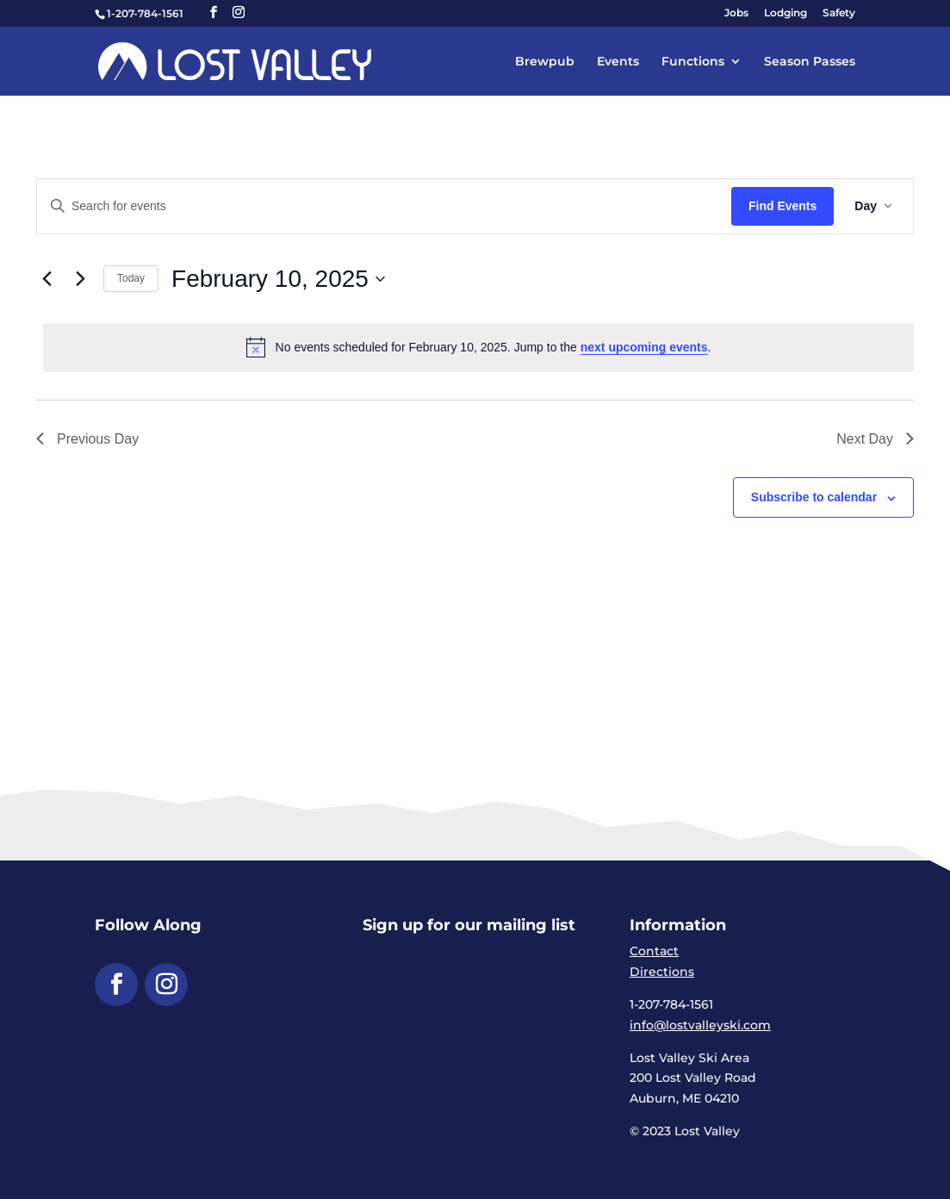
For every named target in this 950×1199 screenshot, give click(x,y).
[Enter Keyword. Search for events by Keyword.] (384, 206)
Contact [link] (654, 951)
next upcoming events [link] (644, 347)
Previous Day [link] (87, 439)
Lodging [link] (785, 13)
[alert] (478, 347)
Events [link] (618, 62)
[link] (234, 60)
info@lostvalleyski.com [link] (700, 1025)
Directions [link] (662, 971)
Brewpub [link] (544, 62)
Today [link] (131, 278)
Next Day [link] (875, 439)
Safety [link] (839, 13)
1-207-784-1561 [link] (145, 13)
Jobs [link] (736, 13)
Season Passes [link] (809, 62)
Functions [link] (692, 62)
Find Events (782, 206)
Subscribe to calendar (814, 497)
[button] (214, 12)
